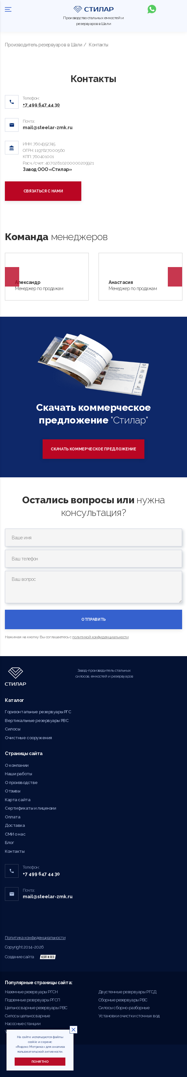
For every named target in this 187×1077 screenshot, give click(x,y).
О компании (17, 765)
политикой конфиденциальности (100, 637)
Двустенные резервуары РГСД (127, 991)
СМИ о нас (15, 834)
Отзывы (12, 791)
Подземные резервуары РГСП (32, 999)
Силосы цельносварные (27, 1015)
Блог (9, 842)
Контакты (15, 851)
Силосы (12, 729)
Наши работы (18, 773)
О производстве (21, 782)
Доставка (15, 825)
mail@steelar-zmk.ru (48, 127)
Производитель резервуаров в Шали (43, 44)
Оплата (12, 816)
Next (175, 277)
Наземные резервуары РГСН (31, 991)
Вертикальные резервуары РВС (36, 720)
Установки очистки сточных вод (129, 1015)
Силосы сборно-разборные (124, 1007)
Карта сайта (17, 799)
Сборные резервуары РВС (123, 999)
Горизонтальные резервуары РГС (38, 711)
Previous (12, 277)
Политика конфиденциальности (35, 937)
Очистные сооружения (28, 737)
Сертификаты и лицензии (30, 808)
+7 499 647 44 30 (41, 873)
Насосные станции (22, 1023)
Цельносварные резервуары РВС (36, 1007)
